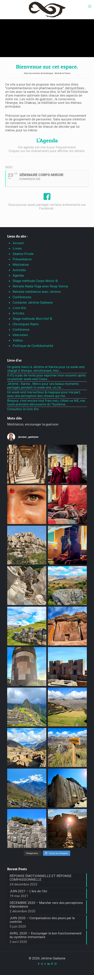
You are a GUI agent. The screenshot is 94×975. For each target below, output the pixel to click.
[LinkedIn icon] (49, 963)
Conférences (22, 297)
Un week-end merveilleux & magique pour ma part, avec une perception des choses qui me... (43, 394)
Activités (19, 270)
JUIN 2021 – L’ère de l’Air (28, 891)
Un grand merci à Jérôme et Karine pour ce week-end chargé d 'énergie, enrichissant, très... (46, 369)
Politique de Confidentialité (33, 346)
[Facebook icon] (39, 963)
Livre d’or (19, 308)
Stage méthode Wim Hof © (32, 319)
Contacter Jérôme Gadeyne (33, 302)
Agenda (18, 275)
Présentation (22, 259)
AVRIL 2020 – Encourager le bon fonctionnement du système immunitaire (46, 935)
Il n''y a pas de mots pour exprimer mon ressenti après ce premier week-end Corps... (46, 377)
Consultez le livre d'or (23, 409)
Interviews (20, 335)
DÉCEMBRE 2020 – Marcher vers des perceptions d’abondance (46, 904)
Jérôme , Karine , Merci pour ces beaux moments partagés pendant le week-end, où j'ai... (43, 385)
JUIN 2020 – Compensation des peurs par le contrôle (42, 920)
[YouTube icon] (45, 963)
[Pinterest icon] (52, 963)
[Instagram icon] (55, 963)
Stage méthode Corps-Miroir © (35, 281)
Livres (17, 248)
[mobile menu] (89, 6)
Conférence (21, 329)
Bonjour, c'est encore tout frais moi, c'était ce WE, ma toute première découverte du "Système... (46, 402)
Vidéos (18, 340)
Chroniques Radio (26, 324)
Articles (18, 313)
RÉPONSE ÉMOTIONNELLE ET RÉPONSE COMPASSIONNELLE (40, 877)
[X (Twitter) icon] (42, 963)
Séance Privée (23, 254)
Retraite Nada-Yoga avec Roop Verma (40, 286)
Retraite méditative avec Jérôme (37, 292)
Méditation (21, 265)
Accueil (18, 243)
